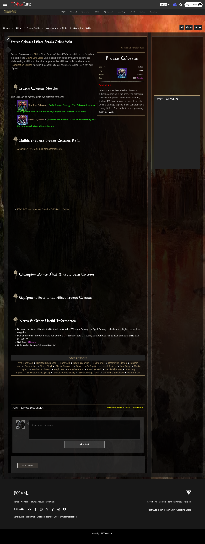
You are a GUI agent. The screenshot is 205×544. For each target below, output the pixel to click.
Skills (18, 28)
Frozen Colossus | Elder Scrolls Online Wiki (42, 42)
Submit (84, 444)
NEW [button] (64, 12)
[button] (165, 5)
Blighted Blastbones (46, 363)
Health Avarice (109, 366)
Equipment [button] (109, 12)
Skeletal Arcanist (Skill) (38, 372)
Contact (50, 502)
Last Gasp (125, 366)
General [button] (74, 12)
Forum (33, 502)
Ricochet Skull (94, 369)
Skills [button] (98, 12)
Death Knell (98, 363)
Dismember (30, 366)
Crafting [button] (122, 12)
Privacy (178, 502)
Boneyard (65, 363)
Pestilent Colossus (38, 105)
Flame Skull (46, 366)
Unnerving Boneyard (113, 372)
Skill (36, 54)
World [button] (133, 12)
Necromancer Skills (56, 28)
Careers (162, 502)
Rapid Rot (59, 369)
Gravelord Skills (82, 28)
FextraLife (152, 510)
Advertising (152, 502)
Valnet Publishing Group (180, 510)
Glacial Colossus (36, 120)
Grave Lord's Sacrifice (87, 366)
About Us (42, 502)
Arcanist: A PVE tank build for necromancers (40, 149)
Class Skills (33, 28)
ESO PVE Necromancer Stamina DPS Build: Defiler (44, 209)
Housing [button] (154, 12)
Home (6, 28)
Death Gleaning (81, 363)
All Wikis (24, 502)
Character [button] (87, 12)
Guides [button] (143, 12)
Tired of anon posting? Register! (124, 407)
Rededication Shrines (30, 65)
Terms (171, 502)
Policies (187, 502)
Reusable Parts (75, 369)
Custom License (69, 517)
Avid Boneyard (25, 363)
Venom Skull (133, 372)
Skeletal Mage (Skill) (89, 372)
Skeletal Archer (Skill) (64, 372)
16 (189, 27)
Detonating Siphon (117, 363)
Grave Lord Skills (39, 58)
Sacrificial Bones (113, 369)
